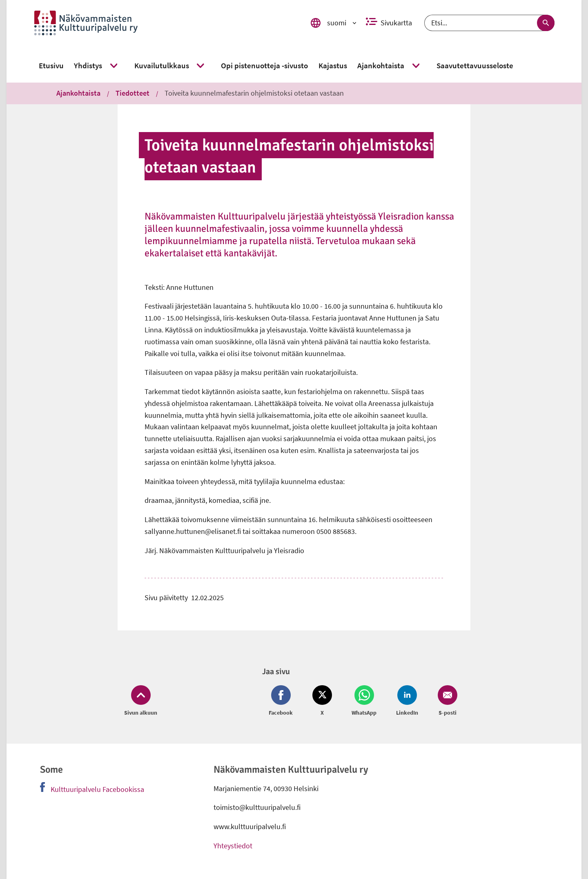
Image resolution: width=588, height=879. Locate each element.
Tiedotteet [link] (132, 93)
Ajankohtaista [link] (78, 93)
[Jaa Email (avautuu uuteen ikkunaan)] (445, 701)
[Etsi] (489, 23)
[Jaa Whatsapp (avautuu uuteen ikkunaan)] (364, 701)
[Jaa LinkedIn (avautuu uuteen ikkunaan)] (407, 701)
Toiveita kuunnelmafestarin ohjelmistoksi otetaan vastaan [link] (254, 93)
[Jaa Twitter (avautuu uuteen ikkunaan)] (322, 701)
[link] (163, 23)
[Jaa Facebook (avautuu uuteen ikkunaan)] (282, 701)
